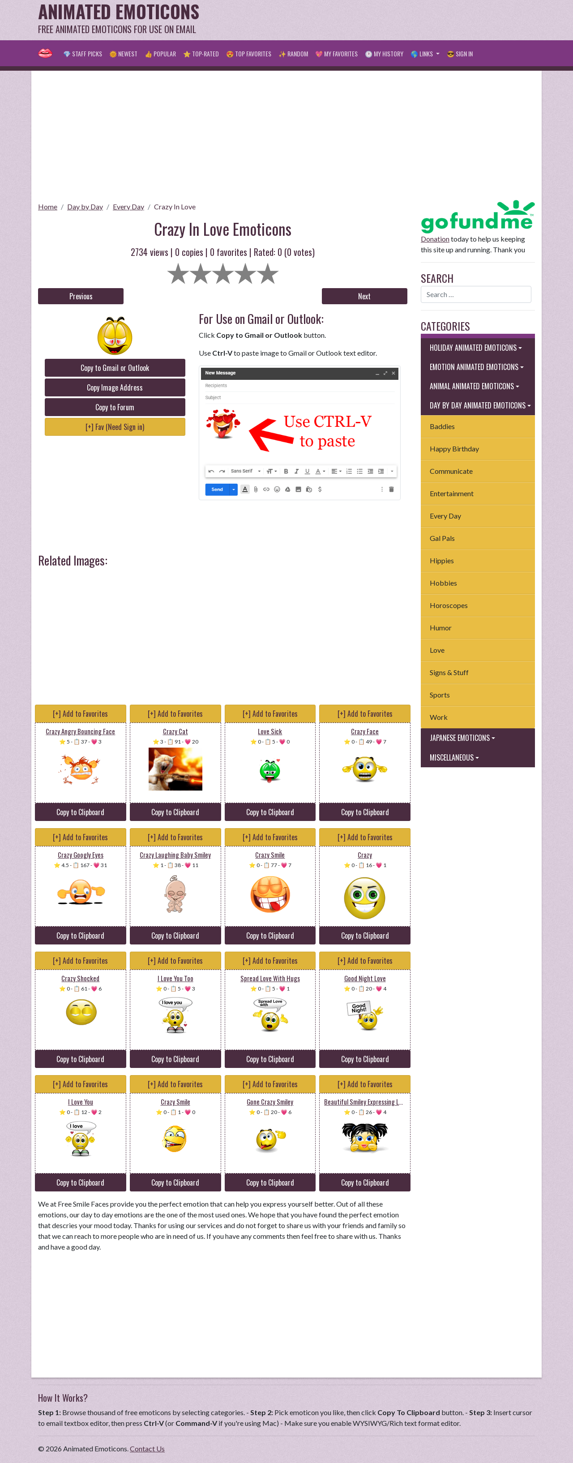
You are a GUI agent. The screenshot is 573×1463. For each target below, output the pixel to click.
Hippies (442, 560)
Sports (440, 694)
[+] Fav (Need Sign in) (115, 426)
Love (437, 650)
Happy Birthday (454, 448)
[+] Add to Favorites (80, 713)
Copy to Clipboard (80, 812)
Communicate (451, 471)
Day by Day (85, 206)
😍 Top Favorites (248, 53)
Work (439, 717)
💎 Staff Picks (82, 53)
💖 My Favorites (336, 53)
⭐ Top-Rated (201, 53)
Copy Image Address (115, 387)
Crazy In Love (175, 206)
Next (364, 296)
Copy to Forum (114, 407)
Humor (441, 627)
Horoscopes (449, 605)
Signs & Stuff (449, 672)
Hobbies (443, 582)
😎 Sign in (460, 53)
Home (47, 206)
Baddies (442, 426)
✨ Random (293, 53)
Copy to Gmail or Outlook (115, 367)
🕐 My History (384, 53)
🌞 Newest (123, 53)
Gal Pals (442, 538)
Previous (81, 296)
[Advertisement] (372, 20)
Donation (435, 238)
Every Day (128, 206)
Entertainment (452, 493)
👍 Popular (160, 53)
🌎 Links (422, 53)
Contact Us (147, 1448)
